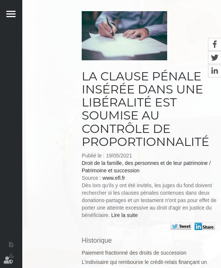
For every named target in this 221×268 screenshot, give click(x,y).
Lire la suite (124, 215)
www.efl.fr (114, 178)
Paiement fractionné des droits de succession (134, 253)
